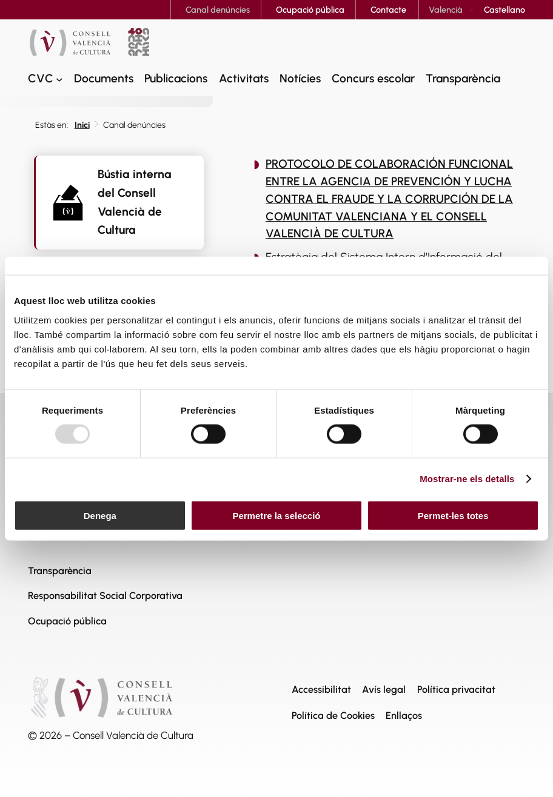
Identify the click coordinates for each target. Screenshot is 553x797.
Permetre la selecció (276, 515)
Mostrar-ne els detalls (467, 479)
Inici (82, 125)
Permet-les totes (453, 515)
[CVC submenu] (59, 79)
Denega (100, 515)
